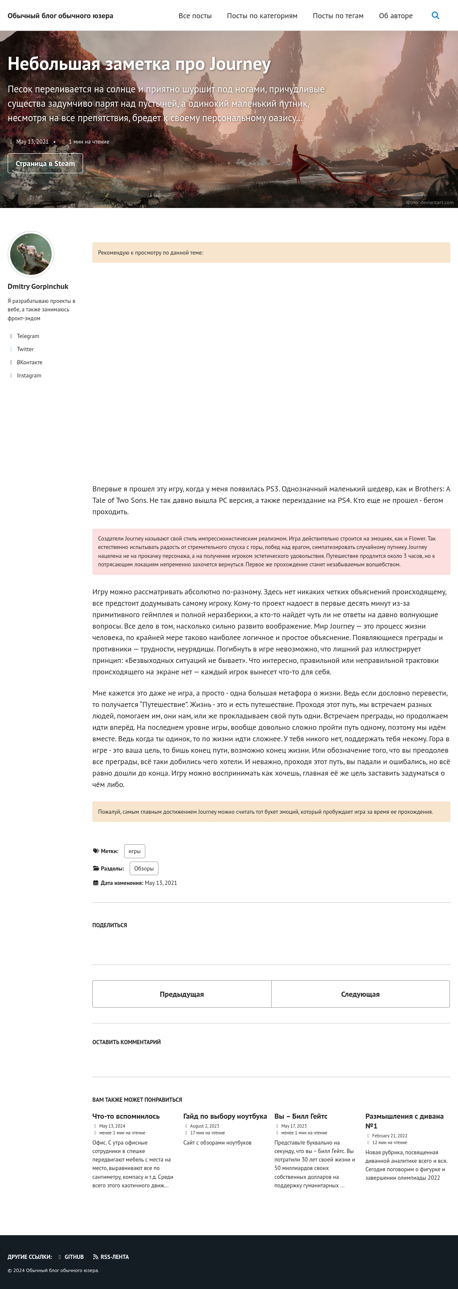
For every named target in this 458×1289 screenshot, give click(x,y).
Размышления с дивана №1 (404, 1121)
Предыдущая (182, 994)
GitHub (70, 1257)
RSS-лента (110, 1257)
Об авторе (396, 15)
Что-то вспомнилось (126, 1116)
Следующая (360, 994)
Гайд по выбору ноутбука (225, 1116)
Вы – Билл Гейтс (301, 1116)
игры (135, 851)
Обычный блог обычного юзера (61, 15)
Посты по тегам (338, 15)
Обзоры (144, 868)
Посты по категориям (262, 15)
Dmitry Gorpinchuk (38, 286)
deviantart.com (437, 202)
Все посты (194, 15)
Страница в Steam (45, 163)
